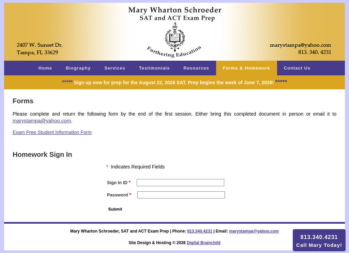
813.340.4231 (199, 231)
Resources (196, 68)
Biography (78, 68)
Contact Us (297, 68)
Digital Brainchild (204, 242)
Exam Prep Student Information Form (52, 132)
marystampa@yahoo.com (42, 120)
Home (45, 68)
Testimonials (154, 68)
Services (114, 68)
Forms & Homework (246, 68)
